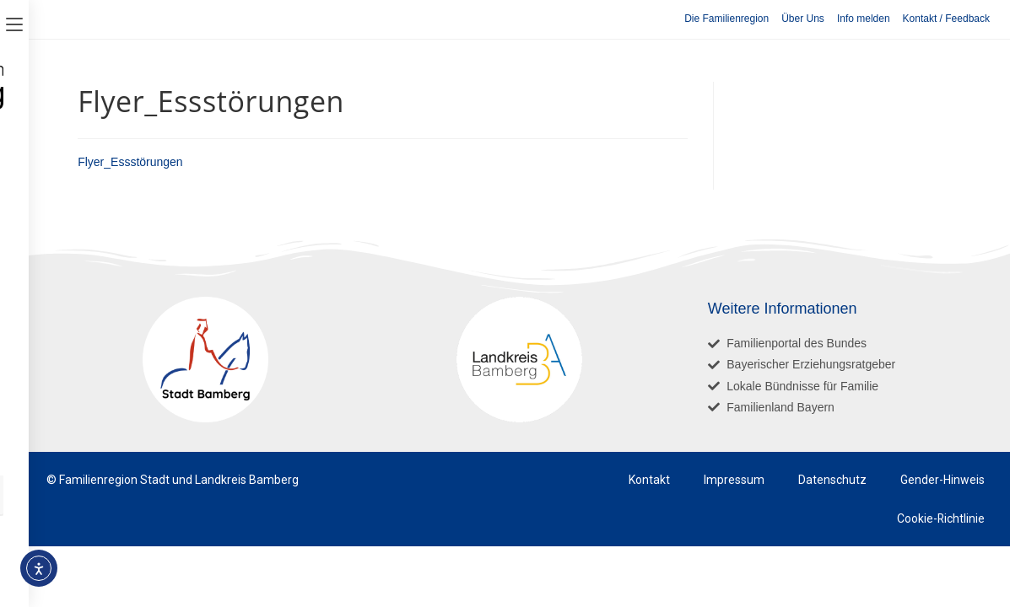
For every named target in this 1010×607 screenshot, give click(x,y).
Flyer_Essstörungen (130, 162)
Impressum (734, 479)
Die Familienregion (726, 18)
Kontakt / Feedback (946, 18)
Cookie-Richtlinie (940, 518)
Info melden (863, 18)
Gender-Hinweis (942, 479)
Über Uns (802, 18)
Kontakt (649, 479)
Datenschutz (832, 479)
